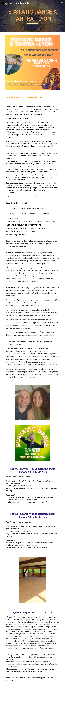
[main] (32, 16)
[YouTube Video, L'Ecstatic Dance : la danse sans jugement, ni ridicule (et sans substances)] (32, 700)
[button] (2, 3)
